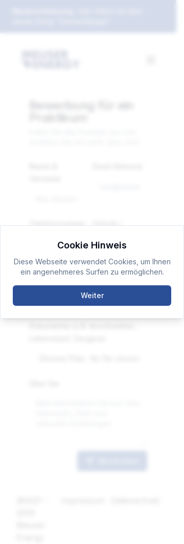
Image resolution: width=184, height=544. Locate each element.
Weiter (92, 295)
